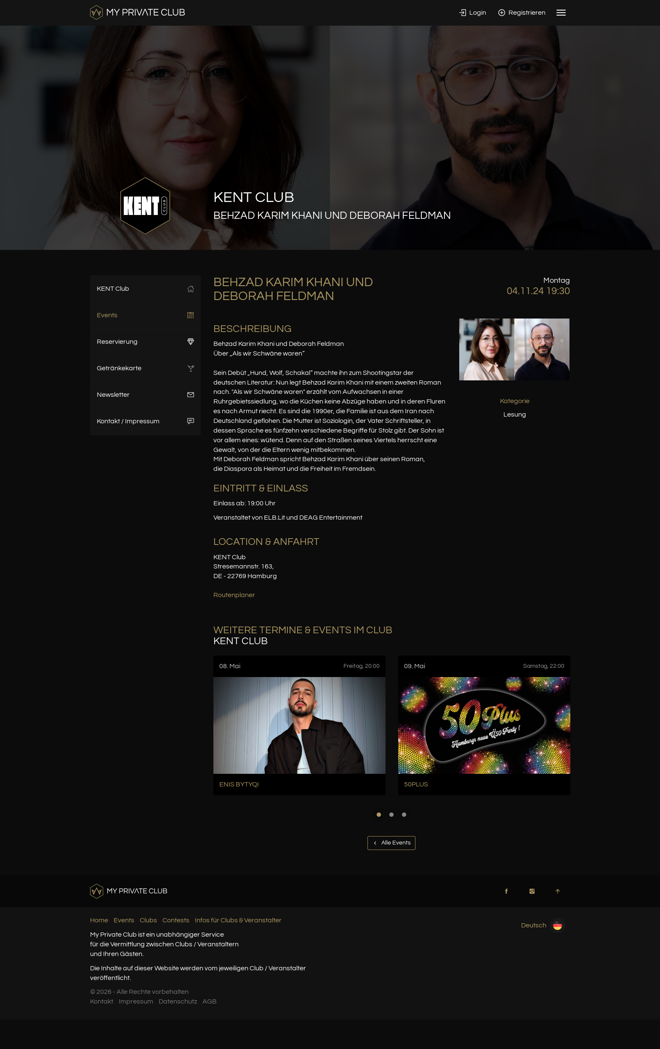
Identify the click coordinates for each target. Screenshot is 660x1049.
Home (99, 920)
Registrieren (522, 12)
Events (145, 315)
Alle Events (391, 843)
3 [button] (404, 814)
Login (472, 12)
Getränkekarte (145, 368)
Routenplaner (234, 595)
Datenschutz (178, 1001)
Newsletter (145, 394)
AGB (209, 1001)
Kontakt (101, 1001)
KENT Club (145, 288)
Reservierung (145, 341)
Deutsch (542, 925)
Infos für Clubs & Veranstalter (238, 920)
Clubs (148, 920)
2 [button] (391, 814)
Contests (175, 920)
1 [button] (379, 814)
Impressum (136, 1001)
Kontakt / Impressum (145, 421)
